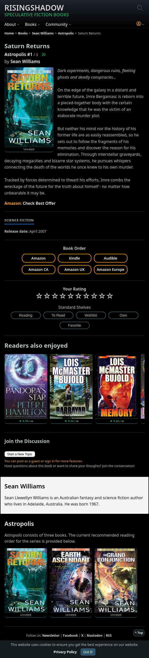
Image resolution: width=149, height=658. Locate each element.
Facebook (70, 635)
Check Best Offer (39, 203)
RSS (108, 635)
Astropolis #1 (19, 54)
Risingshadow (37, 10)
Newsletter (51, 635)
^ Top (139, 632)
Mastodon (95, 635)
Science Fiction (19, 220)
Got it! (88, 652)
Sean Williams (25, 61)
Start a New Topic (19, 454)
